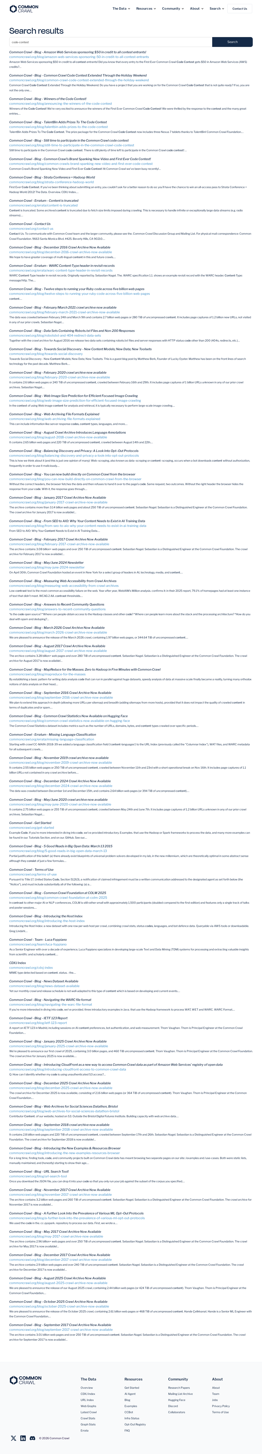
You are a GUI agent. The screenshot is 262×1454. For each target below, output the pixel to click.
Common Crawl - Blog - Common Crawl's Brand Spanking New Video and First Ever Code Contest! (80, 159)
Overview (87, 1387)
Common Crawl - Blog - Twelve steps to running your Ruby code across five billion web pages (76, 289)
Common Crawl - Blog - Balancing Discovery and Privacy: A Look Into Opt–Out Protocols (73, 451)
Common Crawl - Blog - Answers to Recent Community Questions (56, 604)
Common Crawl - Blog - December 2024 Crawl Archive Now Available (60, 781)
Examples (131, 1406)
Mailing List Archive (180, 1393)
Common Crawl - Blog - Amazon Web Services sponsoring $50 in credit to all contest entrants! (77, 52)
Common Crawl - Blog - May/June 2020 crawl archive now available (58, 800)
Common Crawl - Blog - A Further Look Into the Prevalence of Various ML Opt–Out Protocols (76, 1213)
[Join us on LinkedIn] (25, 1438)
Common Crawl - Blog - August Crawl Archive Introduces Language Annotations (67, 432)
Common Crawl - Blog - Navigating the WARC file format (50, 1000)
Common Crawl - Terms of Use (31, 870)
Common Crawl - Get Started (30, 823)
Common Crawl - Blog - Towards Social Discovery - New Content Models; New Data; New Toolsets (80, 349)
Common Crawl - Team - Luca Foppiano (38, 940)
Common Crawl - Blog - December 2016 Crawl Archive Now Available (59, 247)
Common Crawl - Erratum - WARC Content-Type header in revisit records (62, 266)
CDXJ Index (17, 963)
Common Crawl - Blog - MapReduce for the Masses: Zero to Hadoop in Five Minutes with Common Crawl (85, 669)
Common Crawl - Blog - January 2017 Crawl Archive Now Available (57, 497)
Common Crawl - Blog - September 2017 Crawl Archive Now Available (60, 1325)
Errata (85, 1430)
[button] (121, 8)
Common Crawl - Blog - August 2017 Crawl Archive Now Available (57, 646)
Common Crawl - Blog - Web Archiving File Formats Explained (54, 414)
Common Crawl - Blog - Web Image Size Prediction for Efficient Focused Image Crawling (73, 396)
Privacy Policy (221, 1406)
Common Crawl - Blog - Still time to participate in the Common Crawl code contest (69, 140)
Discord (173, 1406)
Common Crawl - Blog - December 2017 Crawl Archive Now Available (59, 1255)
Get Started (132, 1387)
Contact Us (239, 8)
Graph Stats (88, 1424)
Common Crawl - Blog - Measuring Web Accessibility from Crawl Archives (62, 581)
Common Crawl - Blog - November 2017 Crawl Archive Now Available (59, 1190)
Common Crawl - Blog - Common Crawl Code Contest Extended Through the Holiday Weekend (78, 75)
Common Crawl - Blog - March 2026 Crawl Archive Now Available (57, 628)
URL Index (87, 1400)
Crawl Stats (88, 1418)
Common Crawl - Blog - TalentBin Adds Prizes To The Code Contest (58, 122)
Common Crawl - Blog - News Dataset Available (43, 981)
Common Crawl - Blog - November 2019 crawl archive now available (59, 758)
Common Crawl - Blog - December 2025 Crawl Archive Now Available (60, 1083)
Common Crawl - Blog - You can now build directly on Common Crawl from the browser (72, 474)
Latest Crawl (89, 1412)
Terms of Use (220, 1412)
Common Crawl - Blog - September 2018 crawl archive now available (59, 1125)
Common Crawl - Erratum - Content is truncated (43, 201)
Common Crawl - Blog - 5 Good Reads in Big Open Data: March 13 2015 (61, 846)
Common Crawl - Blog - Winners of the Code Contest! (47, 99)
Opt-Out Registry (135, 1424)
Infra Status (132, 1418)
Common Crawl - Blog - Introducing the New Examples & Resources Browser (65, 1148)
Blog (127, 1400)
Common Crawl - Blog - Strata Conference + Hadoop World (52, 177)
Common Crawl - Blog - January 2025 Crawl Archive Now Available (58, 1041)
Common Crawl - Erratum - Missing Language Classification (52, 734)
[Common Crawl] (25, 1380)
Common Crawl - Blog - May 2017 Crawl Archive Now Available (55, 1232)
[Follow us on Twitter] (15, 1438)
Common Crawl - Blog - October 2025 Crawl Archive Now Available (58, 1302)
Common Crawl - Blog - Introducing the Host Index (46, 916)
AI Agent (130, 1393)
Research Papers (179, 1387)
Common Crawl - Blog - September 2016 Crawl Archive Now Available (60, 693)
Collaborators (176, 1412)
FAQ (127, 1430)
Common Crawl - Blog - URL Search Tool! (39, 1171)
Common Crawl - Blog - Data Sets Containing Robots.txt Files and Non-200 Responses (72, 331)
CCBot (129, 1412)
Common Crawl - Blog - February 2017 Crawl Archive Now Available (58, 539)
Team (215, 1393)
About (216, 1387)
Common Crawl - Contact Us (30, 224)
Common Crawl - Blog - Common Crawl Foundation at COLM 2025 (57, 893)
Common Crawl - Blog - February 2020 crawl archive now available (57, 372)
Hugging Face (176, 1400)
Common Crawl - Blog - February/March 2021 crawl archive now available (62, 307)
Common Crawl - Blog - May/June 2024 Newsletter (46, 563)
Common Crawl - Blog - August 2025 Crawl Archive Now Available (57, 1278)
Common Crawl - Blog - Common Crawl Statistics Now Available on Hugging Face (68, 716)
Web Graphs (88, 1406)
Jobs (215, 1400)
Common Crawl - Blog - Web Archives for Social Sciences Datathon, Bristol (63, 1106)
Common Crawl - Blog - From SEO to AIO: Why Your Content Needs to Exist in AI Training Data (77, 521)
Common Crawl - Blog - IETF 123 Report (38, 1018)
